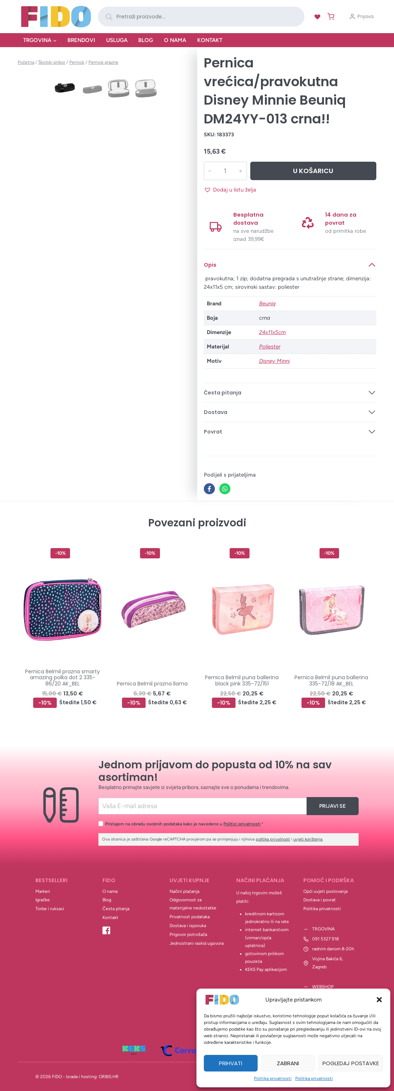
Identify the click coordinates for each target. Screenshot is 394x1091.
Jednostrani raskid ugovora (197, 943)
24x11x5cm (272, 332)
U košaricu (313, 170)
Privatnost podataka (190, 916)
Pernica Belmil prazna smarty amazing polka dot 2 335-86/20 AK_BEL (62, 678)
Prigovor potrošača (188, 934)
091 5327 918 (325, 938)
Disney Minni (274, 361)
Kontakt (209, 40)
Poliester (269, 346)
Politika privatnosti (273, 1078)
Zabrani (288, 1063)
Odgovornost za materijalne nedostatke (193, 904)
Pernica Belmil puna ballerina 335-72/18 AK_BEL (331, 680)
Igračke (42, 899)
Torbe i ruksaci (49, 908)
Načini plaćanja (184, 891)
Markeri (42, 891)
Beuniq (267, 303)
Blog (145, 40)
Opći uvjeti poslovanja (325, 891)
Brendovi (81, 40)
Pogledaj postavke (350, 1063)
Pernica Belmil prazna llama (152, 683)
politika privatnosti (273, 839)
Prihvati (230, 1063)
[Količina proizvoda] (225, 171)
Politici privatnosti (242, 824)
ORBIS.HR (109, 1076)
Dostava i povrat (319, 899)
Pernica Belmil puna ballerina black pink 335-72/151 (242, 680)
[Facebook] (209, 488)
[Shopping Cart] (329, 16)
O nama (175, 40)
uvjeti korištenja (307, 839)
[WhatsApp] (224, 488)
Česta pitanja (115, 908)
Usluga (117, 40)
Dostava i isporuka (188, 925)
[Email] (202, 806)
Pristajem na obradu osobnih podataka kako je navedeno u (184, 824)
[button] (379, 999)
